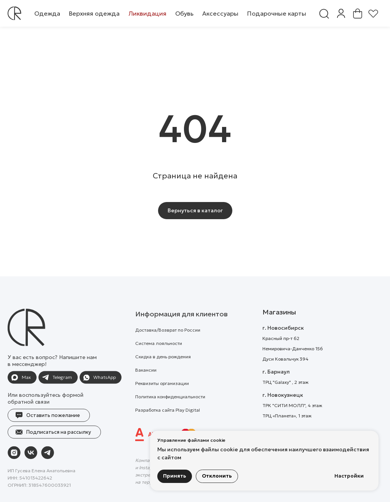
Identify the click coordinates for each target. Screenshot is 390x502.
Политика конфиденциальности (170, 411)
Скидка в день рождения (163, 371)
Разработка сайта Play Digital (167, 424)
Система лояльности (158, 357)
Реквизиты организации (162, 397)
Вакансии (146, 384)
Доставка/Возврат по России (167, 344)
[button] (47, 13)
